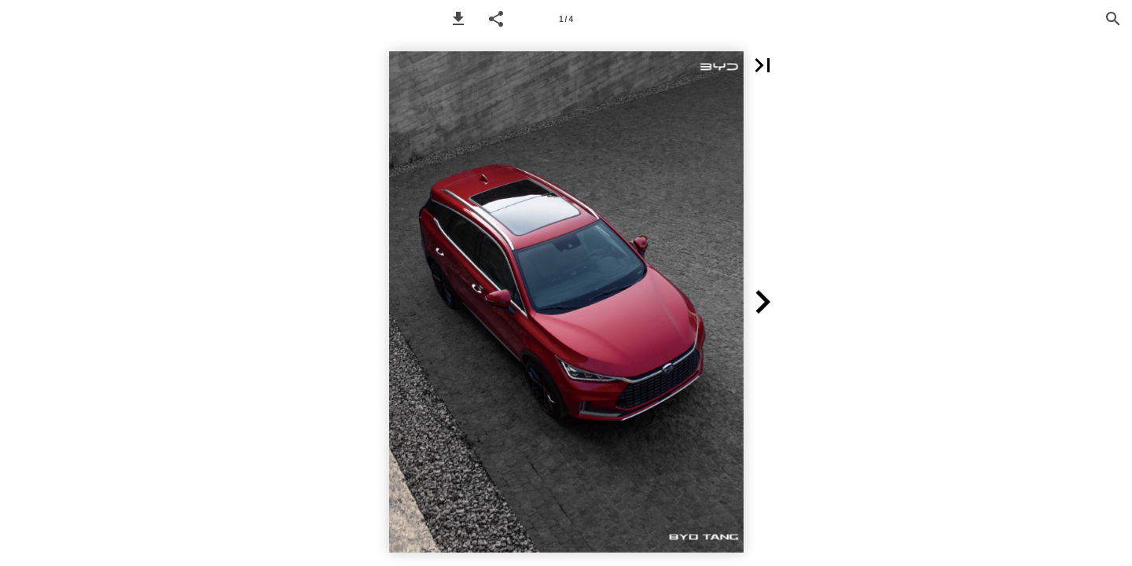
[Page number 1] (566, 19)
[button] (458, 19)
